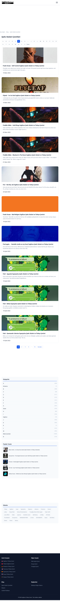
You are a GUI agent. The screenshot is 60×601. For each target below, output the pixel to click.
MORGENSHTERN (24, 517)
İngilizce (30, 417)
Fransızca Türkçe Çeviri (8, 569)
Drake (13, 514)
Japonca (19, 514)
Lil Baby (42, 514)
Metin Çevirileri (30, 434)
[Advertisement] (30, 17)
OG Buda (48, 514)
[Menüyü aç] (56, 2)
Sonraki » (40, 347)
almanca (36, 509)
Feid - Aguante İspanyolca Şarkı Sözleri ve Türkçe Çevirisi (20, 274)
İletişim (3, 588)
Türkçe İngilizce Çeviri (8, 564)
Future (11, 520)
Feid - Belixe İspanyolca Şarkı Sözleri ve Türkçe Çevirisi (20, 304)
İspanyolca (23, 509)
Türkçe (5, 509)
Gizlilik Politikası (6, 590)
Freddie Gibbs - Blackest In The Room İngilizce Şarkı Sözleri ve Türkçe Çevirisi (27, 155)
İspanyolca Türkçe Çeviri (8, 571)
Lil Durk (32, 517)
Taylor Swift (47, 512)
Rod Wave (52, 517)
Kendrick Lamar (26, 514)
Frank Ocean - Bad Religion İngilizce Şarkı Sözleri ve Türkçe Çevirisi (24, 214)
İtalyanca (30, 509)
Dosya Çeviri (34, 564)
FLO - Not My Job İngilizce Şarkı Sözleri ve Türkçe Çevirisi (21, 185)
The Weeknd (7, 517)
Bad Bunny (35, 514)
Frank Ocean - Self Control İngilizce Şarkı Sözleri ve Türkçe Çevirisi (23, 66)
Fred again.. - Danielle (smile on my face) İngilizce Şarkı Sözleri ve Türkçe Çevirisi (28, 244)
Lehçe (5, 512)
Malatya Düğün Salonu (36, 585)
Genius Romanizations (22, 512)
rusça (17, 509)
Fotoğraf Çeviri (35, 566)
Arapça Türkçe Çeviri (8, 577)
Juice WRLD (6, 514)
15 (34, 347)
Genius (16, 520)
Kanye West (12, 512)
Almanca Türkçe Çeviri (8, 566)
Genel (30, 409)
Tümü (28, 44)
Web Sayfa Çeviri (35, 561)
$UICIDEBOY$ (39, 517)
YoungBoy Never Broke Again (36, 512)
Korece (49, 509)
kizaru (46, 517)
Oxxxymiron (14, 517)
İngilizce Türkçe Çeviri (8, 561)
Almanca (30, 386)
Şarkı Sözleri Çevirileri (7, 585)
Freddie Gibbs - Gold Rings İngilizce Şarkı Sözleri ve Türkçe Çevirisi (23, 125)
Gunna (5, 520)
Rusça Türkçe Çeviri (7, 574)
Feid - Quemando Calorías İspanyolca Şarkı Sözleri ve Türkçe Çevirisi (24, 333)
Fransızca (43, 509)
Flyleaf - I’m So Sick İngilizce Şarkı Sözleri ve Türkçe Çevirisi (21, 95)
